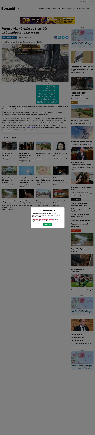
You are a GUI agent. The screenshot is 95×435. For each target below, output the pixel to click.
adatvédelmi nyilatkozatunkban (43, 219)
